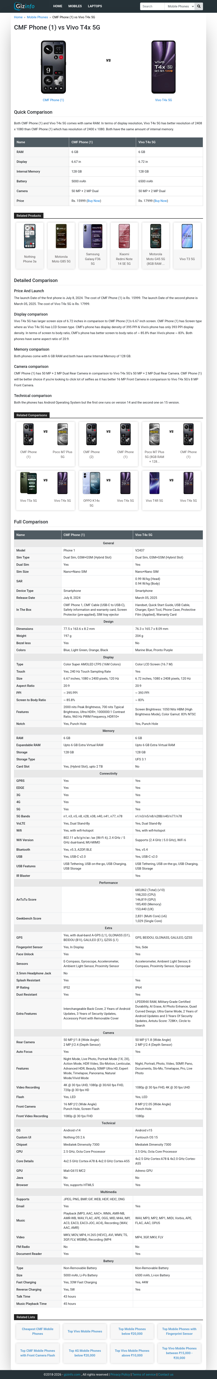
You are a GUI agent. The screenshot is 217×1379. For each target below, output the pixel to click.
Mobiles (75, 6)
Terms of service (144, 1374)
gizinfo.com (72, 1374)
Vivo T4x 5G (163, 100)
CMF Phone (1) (53, 100)
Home (57, 6)
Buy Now (94, 201)
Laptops (95, 6)
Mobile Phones (37, 17)
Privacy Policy (120, 1374)
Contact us (165, 1374)
